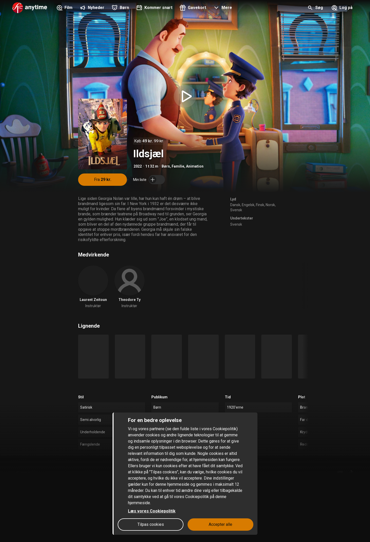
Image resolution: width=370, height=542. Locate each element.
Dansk (235, 205)
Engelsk (248, 205)
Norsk (270, 205)
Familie (178, 166)
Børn (166, 166)
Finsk (260, 205)
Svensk (236, 210)
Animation (194, 166)
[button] (222, 8)
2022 (138, 166)
